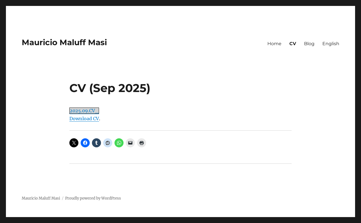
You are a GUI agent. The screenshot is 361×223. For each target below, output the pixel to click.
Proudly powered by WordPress (93, 198)
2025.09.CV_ (84, 110)
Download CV (84, 118)
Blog (309, 43)
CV (292, 43)
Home (274, 43)
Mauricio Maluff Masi (64, 42)
